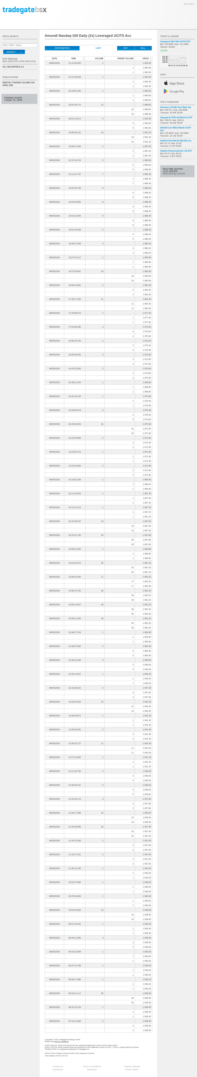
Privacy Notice (132, 1069)
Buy (126, 48)
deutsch (189, 4)
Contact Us (58, 1066)
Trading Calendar (132, 1066)
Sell (143, 48)
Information (62, 48)
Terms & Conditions (92, 1066)
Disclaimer (92, 1069)
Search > (14, 52)
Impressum (58, 1069)
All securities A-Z (13, 67)
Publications (10, 77)
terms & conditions (61, 1041)
